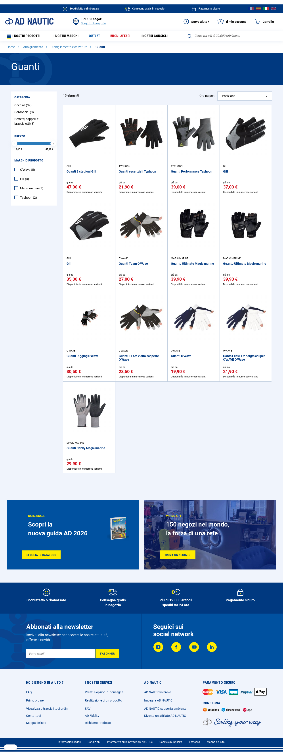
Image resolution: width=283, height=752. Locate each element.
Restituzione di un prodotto (103, 700)
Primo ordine (35, 700)
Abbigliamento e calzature (70, 48)
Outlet (98, 37)
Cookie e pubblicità (170, 742)
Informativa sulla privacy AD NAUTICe (130, 742)
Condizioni (94, 742)
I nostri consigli (161, 37)
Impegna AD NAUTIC (158, 700)
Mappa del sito (36, 723)
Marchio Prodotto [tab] (28, 162)
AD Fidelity (92, 715)
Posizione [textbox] (228, 97)
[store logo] (29, 21)
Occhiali (23, 107)
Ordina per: (206, 97)
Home (11, 48)
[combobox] (231, 35)
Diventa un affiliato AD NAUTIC (165, 715)
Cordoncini (24, 113)
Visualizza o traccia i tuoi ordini (47, 708)
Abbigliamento (33, 48)
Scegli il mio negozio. (93, 23)
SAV (87, 708)
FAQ (29, 692)
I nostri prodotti (25, 37)
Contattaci (33, 715)
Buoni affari (125, 37)
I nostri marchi (69, 37)
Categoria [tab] (22, 99)
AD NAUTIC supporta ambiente (165, 708)
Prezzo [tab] (19, 138)
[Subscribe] (107, 653)
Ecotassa (194, 742)
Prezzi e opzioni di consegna (104, 692)
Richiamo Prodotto (98, 723)
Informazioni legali (69, 742)
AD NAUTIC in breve (157, 692)
